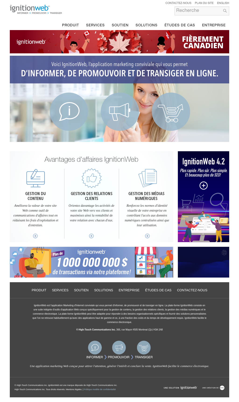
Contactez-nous (178, 3)
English (223, 3)
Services (95, 25)
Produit (70, 25)
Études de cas (180, 25)
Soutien (120, 25)
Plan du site (204, 3)
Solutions (147, 25)
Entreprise (214, 25)
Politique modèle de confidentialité (100, 389)
